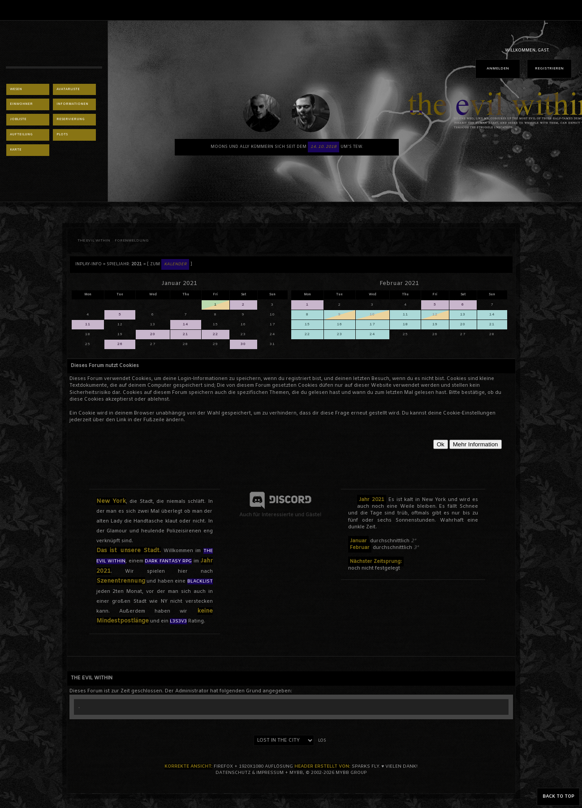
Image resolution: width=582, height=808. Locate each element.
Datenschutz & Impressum (250, 773)
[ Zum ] (169, 264)
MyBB (296, 773)
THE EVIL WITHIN (94, 240)
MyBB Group (351, 773)
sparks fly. (366, 766)
